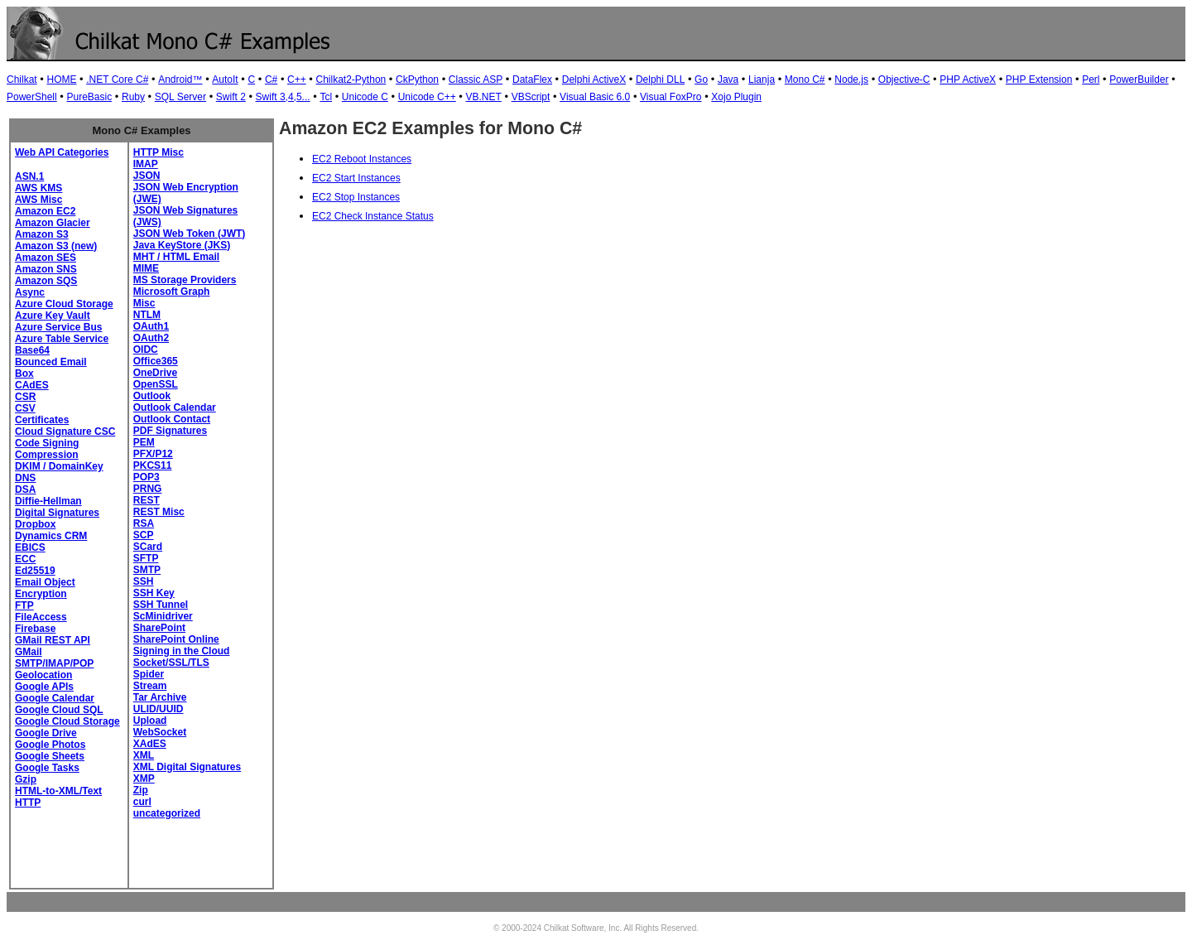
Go (701, 79)
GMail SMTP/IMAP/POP (54, 657)
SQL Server (180, 97)
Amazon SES (45, 257)
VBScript (531, 97)
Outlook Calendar (174, 407)
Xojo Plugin (736, 97)
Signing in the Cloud (181, 651)
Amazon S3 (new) (56, 246)
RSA (143, 523)
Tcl (326, 97)
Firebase (35, 628)
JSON (147, 175)
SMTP (147, 570)
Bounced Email (51, 362)
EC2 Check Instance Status (373, 216)
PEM (144, 442)
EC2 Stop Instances (356, 197)
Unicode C (365, 97)
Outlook (152, 396)
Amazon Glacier (52, 223)
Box (24, 373)
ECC (25, 559)
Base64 (32, 350)
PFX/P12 (153, 454)
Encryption (41, 594)
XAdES (149, 744)
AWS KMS (38, 188)
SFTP (146, 558)
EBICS (30, 547)
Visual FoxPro (670, 97)
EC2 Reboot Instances (361, 159)
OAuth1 (151, 326)
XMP (144, 778)
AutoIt (225, 79)
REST (146, 500)
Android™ (180, 79)
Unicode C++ (427, 97)
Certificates (42, 420)
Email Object (45, 582)
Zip (140, 790)
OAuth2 (151, 338)
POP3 (146, 477)
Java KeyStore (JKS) (181, 245)
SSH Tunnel (160, 604)
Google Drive (46, 733)
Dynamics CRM (51, 536)
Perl (1090, 79)
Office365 (155, 361)
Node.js (851, 79)
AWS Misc (38, 199)
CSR (25, 397)
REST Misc (159, 512)
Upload (150, 720)
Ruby (133, 97)
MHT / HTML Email (176, 257)
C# (271, 79)
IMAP (145, 164)
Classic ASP (475, 79)
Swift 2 (231, 97)
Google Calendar (54, 698)
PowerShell (32, 97)
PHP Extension (1039, 79)
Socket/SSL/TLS (171, 662)
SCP (143, 535)
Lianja (761, 79)
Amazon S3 (42, 234)
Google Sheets (49, 756)
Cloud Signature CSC (65, 431)
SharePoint (159, 628)
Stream (150, 686)
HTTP (28, 802)
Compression (47, 454)
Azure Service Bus (58, 327)
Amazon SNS (46, 269)
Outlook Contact (171, 419)
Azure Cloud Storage (64, 304)
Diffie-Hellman (48, 501)
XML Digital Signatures (187, 767)
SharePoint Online (176, 639)
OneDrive (155, 372)
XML (143, 755)
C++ (296, 79)
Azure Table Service (61, 339)
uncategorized (166, 813)
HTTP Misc (158, 152)
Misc (144, 303)
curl (142, 802)
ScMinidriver (163, 616)
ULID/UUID (158, 709)
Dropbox (35, 524)
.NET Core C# (117, 79)
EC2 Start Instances (356, 178)
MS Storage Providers (185, 280)
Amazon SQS (46, 281)
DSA (25, 489)
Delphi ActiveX (594, 79)
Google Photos (50, 744)
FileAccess (41, 617)
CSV (25, 408)
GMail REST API (52, 640)
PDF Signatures (170, 430)
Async (30, 292)
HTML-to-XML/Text (58, 791)
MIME (146, 268)
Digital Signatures (57, 512)
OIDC (145, 349)
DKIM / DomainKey (59, 466)
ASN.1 (29, 176)
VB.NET (484, 97)
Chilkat (22, 79)
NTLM (147, 315)
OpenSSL (155, 384)
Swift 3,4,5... (283, 97)
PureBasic (89, 97)
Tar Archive (160, 697)
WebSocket (159, 732)
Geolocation (43, 675)
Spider (148, 674)
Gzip (25, 779)
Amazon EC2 (45, 211)
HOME (61, 79)
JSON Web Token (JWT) (189, 233)
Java (728, 79)
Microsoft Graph (171, 291)
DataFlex (532, 79)
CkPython (417, 79)
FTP (24, 605)
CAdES (32, 385)
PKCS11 (152, 465)
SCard (147, 546)
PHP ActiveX (968, 79)
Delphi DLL (660, 79)
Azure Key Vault (52, 315)
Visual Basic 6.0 (595, 97)
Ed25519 (35, 570)
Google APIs (44, 686)
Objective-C (904, 79)
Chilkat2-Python (351, 79)
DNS (25, 478)
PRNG (147, 488)
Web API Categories (61, 152)
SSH (143, 581)
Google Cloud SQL (59, 710)
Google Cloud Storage (67, 721)
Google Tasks (47, 768)
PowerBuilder (1138, 79)
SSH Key (154, 593)
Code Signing (47, 443)
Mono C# (805, 79)
